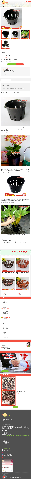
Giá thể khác (4, 307)
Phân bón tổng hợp (5, 311)
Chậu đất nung (5, 318)
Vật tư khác (4, 334)
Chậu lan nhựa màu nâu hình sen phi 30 (8, 272)
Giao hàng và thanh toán (5, 443)
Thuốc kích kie (5, 327)
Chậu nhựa (14, 6)
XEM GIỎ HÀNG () (20, 64)
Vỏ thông (4, 301)
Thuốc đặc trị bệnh (5, 328)
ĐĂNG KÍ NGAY (5, 371)
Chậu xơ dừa (4, 322)
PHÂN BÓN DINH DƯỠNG (6, 308)
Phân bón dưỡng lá (5, 313)
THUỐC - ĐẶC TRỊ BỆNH (5, 324)
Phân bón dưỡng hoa (5, 312)
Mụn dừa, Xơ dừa (5, 302)
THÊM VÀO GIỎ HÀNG (11, 64)
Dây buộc (4, 333)
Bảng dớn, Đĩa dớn (5, 303)
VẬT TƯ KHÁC (4, 329)
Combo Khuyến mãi (5, 337)
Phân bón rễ (4, 314)
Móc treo (4, 323)
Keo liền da (4, 332)
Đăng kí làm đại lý (4, 444)
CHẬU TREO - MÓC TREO (8, 6)
